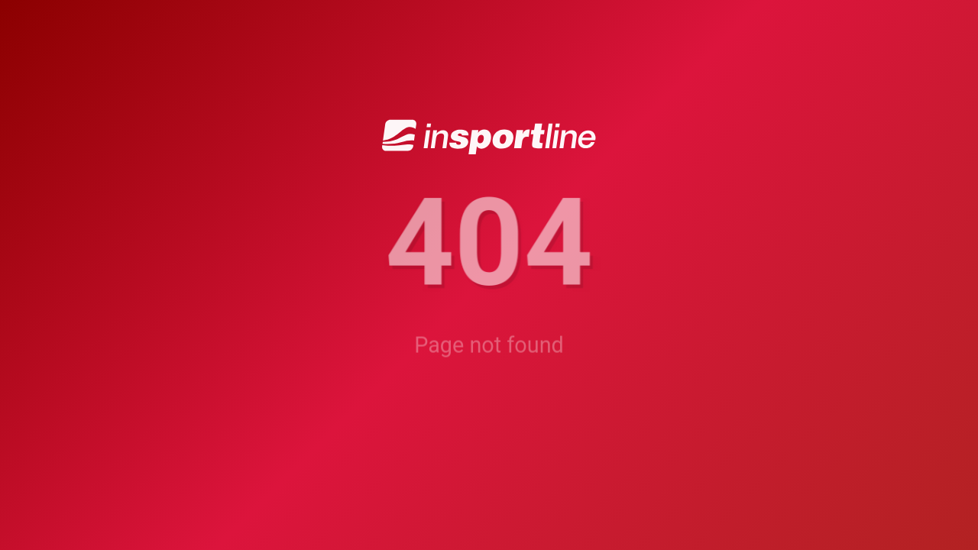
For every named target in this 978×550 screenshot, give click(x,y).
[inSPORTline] (489, 136)
